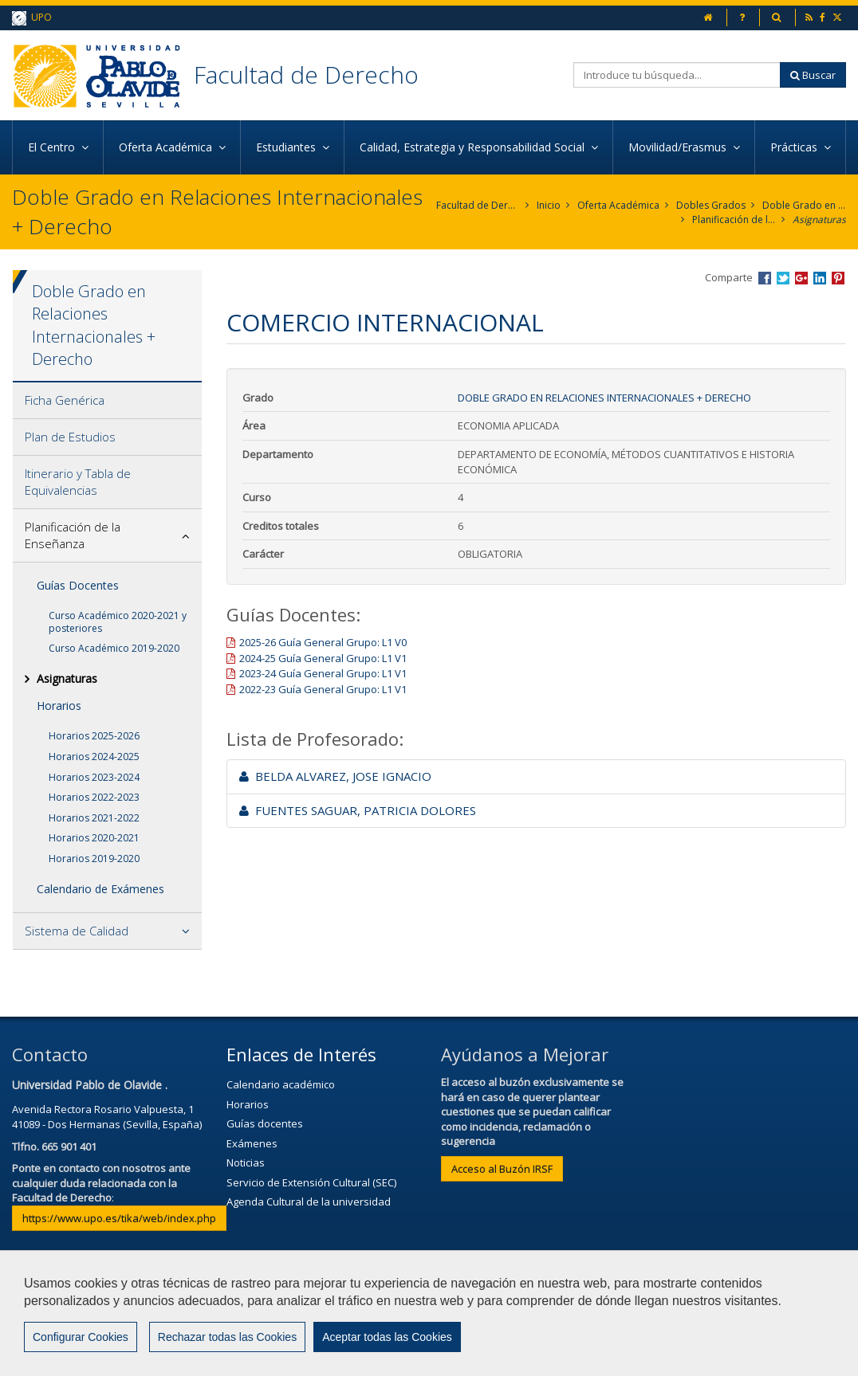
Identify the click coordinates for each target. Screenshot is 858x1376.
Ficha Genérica (64, 400)
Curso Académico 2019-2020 (114, 648)
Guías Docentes (78, 585)
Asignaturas (819, 219)
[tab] (107, 400)
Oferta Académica (618, 205)
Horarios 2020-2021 (94, 838)
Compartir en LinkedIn (819, 278)
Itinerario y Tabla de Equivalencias (78, 481)
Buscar (813, 75)
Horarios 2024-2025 (94, 756)
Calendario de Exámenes (100, 888)
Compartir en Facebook (764, 278)
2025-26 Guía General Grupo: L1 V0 (323, 642)
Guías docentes (264, 1123)
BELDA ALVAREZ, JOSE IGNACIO (335, 776)
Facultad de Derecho (306, 74)
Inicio (549, 205)
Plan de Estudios (70, 437)
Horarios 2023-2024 (94, 777)
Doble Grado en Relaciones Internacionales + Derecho (804, 205)
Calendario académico (280, 1084)
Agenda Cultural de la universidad (308, 1201)
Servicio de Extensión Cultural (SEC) (311, 1182)
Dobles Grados (711, 205)
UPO (32, 17)
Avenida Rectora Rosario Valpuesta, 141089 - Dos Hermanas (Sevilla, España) (107, 1116)
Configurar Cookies (80, 1337)
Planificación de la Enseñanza (734, 219)
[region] (429, 1313)
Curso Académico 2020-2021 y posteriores (118, 622)
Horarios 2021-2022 (94, 818)
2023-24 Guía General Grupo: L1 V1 (323, 673)
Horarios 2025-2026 (94, 736)
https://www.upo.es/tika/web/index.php (119, 1218)
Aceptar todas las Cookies (387, 1337)
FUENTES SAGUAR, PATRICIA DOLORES (357, 810)
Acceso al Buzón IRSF (502, 1169)
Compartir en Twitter (783, 278)
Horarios (59, 705)
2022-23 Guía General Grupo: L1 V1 (323, 689)
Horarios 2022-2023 (94, 797)
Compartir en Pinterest (838, 278)
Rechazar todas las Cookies (227, 1337)
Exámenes (251, 1143)
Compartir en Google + (801, 278)
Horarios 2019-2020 (94, 858)
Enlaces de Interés (301, 1054)
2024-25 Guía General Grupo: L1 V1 (323, 658)
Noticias (245, 1162)
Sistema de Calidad (76, 931)
